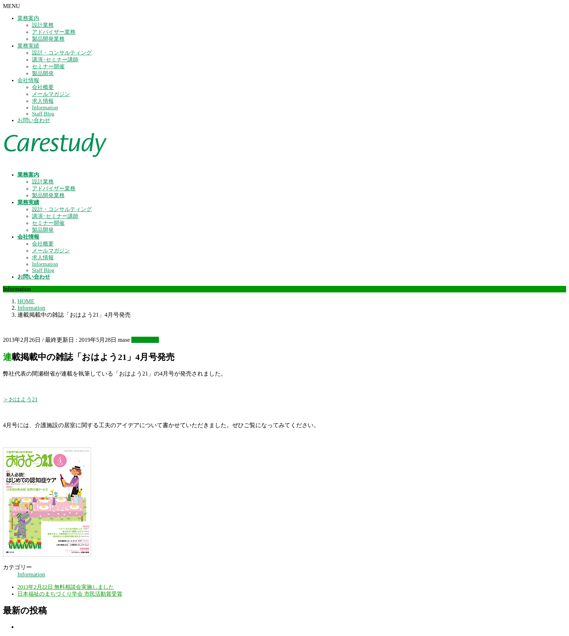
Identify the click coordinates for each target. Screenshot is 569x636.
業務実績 (28, 46)
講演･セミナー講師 (55, 59)
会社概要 (43, 87)
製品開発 (43, 73)
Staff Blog (43, 114)
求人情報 (43, 101)
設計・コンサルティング (62, 53)
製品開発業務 (48, 39)
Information (45, 107)
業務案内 (28, 18)
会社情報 (28, 80)
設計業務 (43, 25)
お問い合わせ (33, 120)
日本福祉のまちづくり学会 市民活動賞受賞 (69, 594)
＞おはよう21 (20, 399)
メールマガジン (51, 94)
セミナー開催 (48, 66)
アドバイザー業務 (53, 32)
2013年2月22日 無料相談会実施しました (65, 587)
